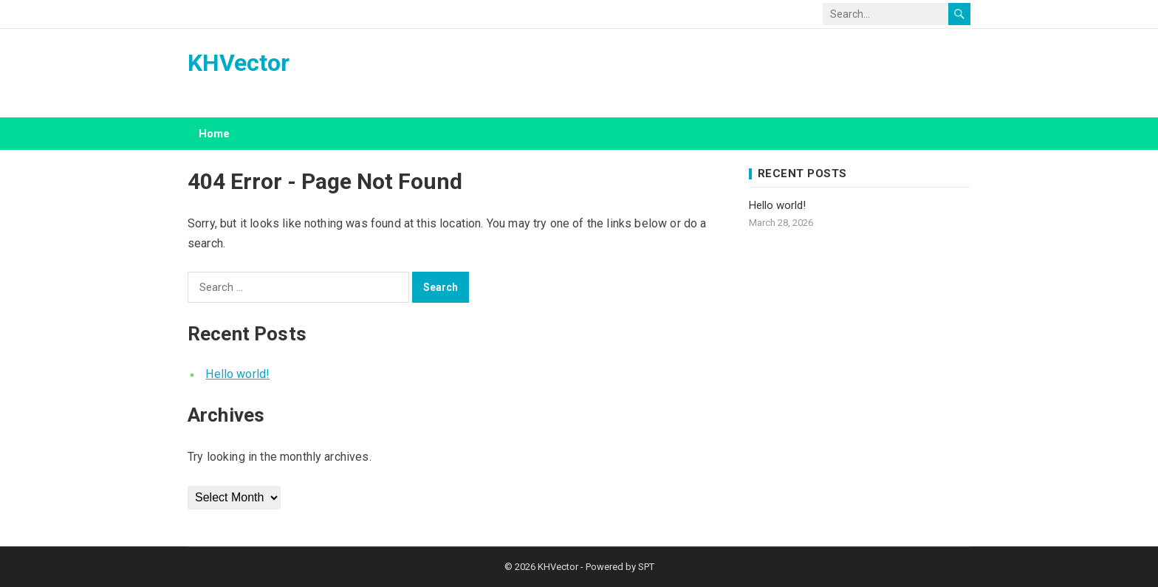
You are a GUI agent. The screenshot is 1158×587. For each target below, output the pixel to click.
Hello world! (237, 374)
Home (214, 133)
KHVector (239, 63)
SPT (646, 566)
